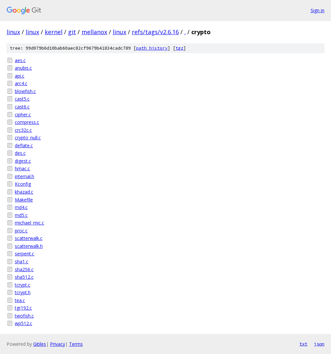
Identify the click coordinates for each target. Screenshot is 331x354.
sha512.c (24, 277)
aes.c (20, 60)
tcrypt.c (22, 285)
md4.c (21, 207)
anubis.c (23, 68)
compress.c (27, 122)
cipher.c (23, 114)
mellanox (94, 32)
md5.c (21, 215)
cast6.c (22, 107)
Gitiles (39, 344)
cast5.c (22, 99)
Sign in (317, 10)
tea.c (20, 300)
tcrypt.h (23, 292)
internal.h (24, 176)
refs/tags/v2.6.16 (155, 32)
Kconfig (23, 184)
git (72, 32)
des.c (20, 153)
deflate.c (24, 145)
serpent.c (24, 253)
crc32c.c (23, 130)
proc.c (21, 230)
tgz (179, 48)
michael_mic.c (29, 223)
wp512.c (23, 323)
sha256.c (24, 269)
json (319, 344)
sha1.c (21, 261)
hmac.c (22, 168)
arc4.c (21, 83)
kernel (53, 32)
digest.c (23, 161)
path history (152, 48)
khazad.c (24, 192)
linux (13, 32)
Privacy (57, 344)
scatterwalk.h (29, 246)
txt (303, 344)
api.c (19, 76)
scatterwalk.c (28, 238)
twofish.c (24, 316)
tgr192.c (23, 308)
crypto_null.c (28, 137)
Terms (76, 344)
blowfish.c (25, 91)
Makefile (24, 200)
